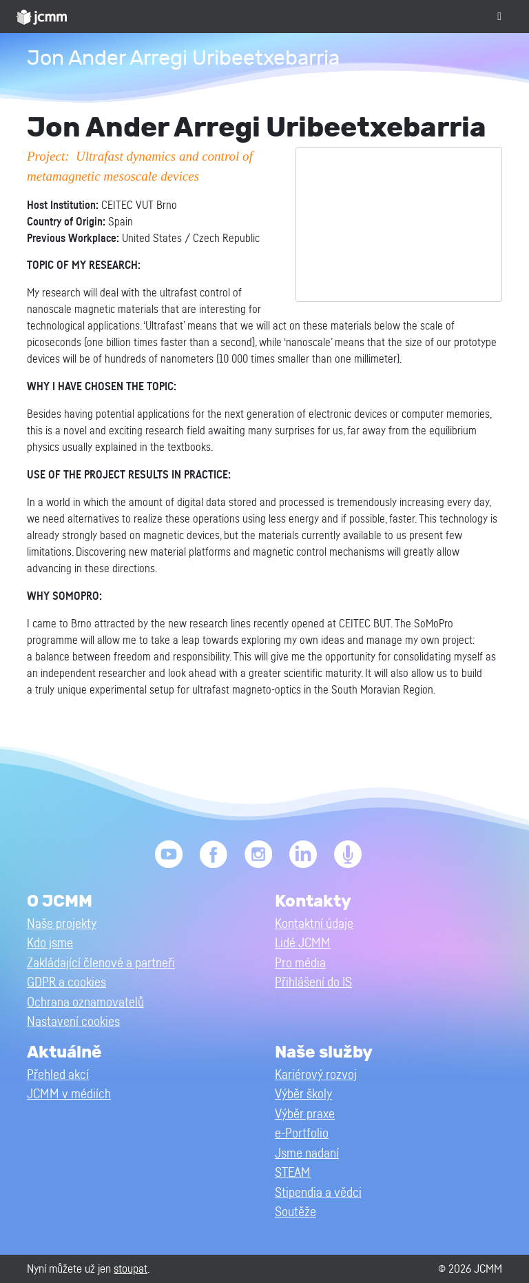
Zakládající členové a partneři (101, 963)
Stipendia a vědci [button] (318, 1193)
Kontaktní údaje (314, 924)
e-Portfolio (302, 1133)
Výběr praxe (305, 1114)
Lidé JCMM (303, 943)
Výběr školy (303, 1094)
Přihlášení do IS (313, 982)
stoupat (130, 1269)
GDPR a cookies (66, 982)
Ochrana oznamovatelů (85, 1002)
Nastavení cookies (73, 1022)
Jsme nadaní (307, 1153)
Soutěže (295, 1212)
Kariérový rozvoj (316, 1075)
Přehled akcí (58, 1075)
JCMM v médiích (69, 1094)
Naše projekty (61, 924)
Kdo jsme (50, 943)
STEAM (293, 1173)
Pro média (300, 963)
